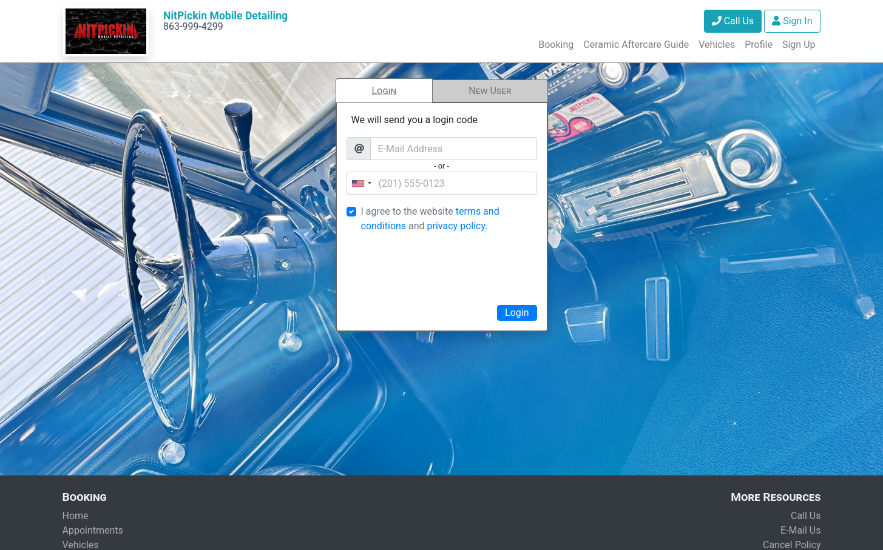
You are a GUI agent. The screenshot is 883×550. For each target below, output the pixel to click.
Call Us (733, 21)
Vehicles (717, 44)
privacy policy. (457, 226)
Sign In (792, 21)
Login (383, 90)
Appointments (93, 530)
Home (76, 515)
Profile (759, 44)
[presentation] (442, 266)
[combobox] (361, 183)
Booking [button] (555, 44)
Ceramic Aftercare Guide (636, 44)
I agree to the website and (430, 219)
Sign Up (799, 44)
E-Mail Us (800, 530)
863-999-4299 (193, 26)
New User (490, 90)
